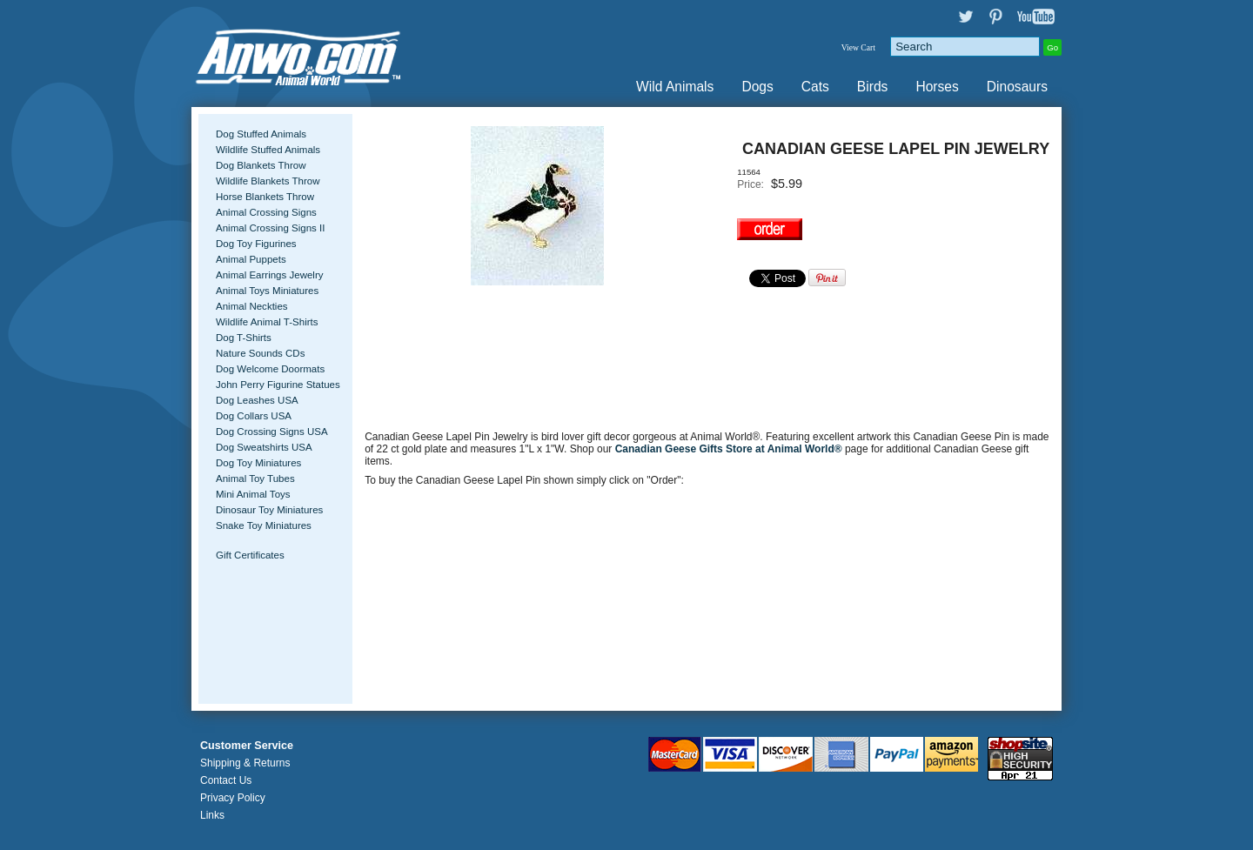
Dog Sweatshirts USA (264, 447)
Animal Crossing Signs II (270, 228)
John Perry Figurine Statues (278, 384)
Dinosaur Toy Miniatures (269, 510)
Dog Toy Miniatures (258, 463)
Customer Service (246, 746)
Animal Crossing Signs (266, 212)
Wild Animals (675, 86)
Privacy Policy (232, 798)
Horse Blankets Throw (265, 196)
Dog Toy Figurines (256, 243)
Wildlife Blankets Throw (267, 181)
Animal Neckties (252, 306)
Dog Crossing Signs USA (272, 431)
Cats (815, 86)
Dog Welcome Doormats (270, 369)
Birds (872, 86)
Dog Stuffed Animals (261, 134)
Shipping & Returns (245, 763)
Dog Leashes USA (257, 400)
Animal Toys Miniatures (267, 290)
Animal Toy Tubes (255, 478)
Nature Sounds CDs (260, 353)
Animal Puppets (251, 259)
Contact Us (225, 780)
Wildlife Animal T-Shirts (267, 322)
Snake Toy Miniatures (264, 525)
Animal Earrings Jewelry (270, 275)
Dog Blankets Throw (260, 165)
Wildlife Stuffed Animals (268, 149)
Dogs (757, 86)
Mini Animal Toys (253, 494)
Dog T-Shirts (243, 337)
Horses (936, 86)
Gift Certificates (250, 555)
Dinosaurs (1017, 86)
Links (212, 815)
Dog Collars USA (253, 416)
